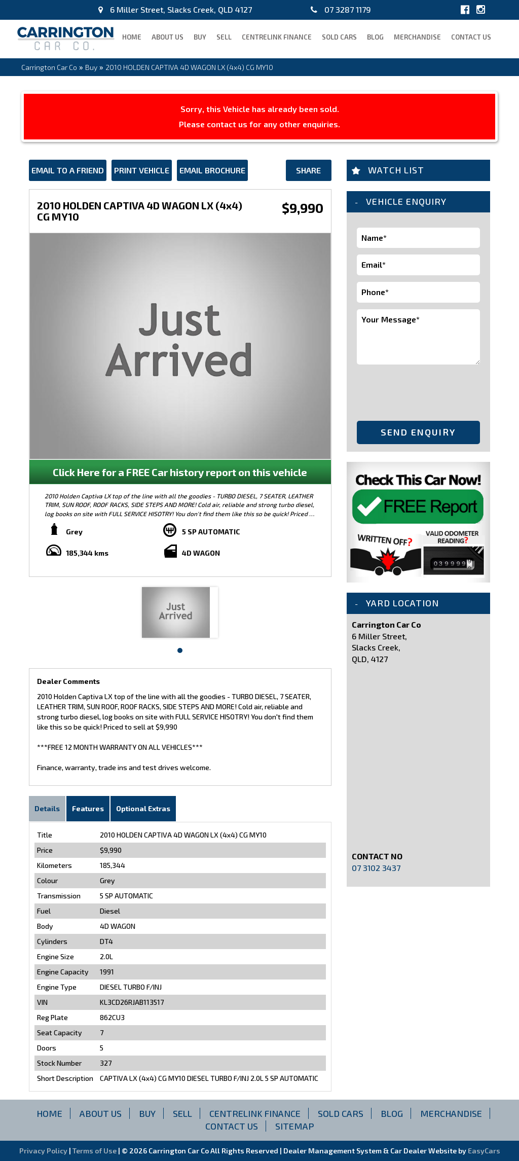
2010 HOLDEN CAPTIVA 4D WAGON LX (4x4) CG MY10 (189, 67)
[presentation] (416, 391)
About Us (167, 37)
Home (131, 37)
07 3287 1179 (341, 9)
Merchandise (417, 37)
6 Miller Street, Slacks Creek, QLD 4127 (175, 9)
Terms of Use (95, 1150)
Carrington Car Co (49, 67)
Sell (224, 37)
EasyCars (484, 1150)
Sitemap (294, 1126)
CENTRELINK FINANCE (277, 37)
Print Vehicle (141, 170)
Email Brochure (212, 170)
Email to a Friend (67, 170)
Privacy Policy (44, 1150)
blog (375, 37)
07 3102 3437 (376, 868)
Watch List (396, 169)
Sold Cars (339, 37)
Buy (200, 37)
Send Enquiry (418, 432)
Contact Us (471, 37)
